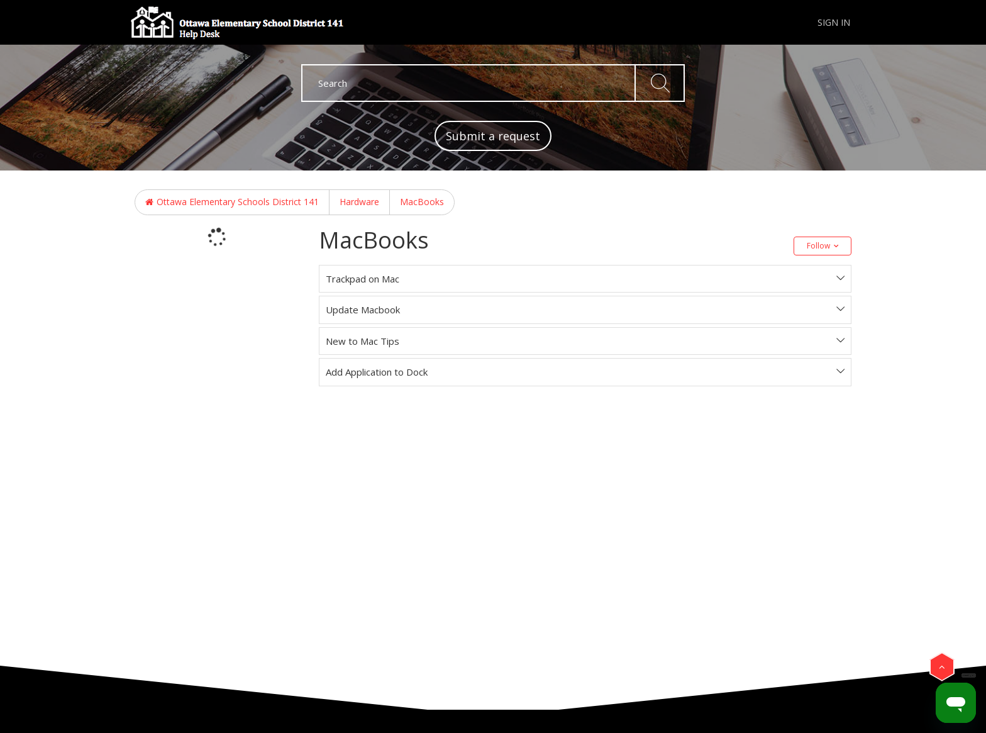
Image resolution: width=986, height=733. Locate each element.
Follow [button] (818, 245)
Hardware (359, 202)
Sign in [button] (833, 22)
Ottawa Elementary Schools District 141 (238, 202)
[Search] (493, 83)
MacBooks (422, 202)
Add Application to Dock (377, 372)
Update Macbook (363, 309)
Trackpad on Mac (362, 278)
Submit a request (493, 135)
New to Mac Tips (362, 341)
